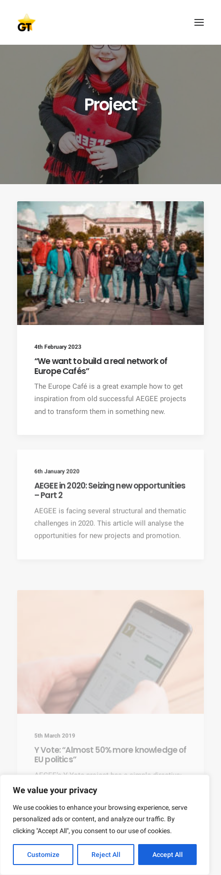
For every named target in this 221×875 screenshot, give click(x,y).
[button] (199, 22)
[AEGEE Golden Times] (110, 22)
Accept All (167, 854)
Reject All (106, 854)
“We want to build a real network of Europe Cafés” (100, 365)
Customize (43, 854)
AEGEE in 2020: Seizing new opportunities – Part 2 (109, 515)
